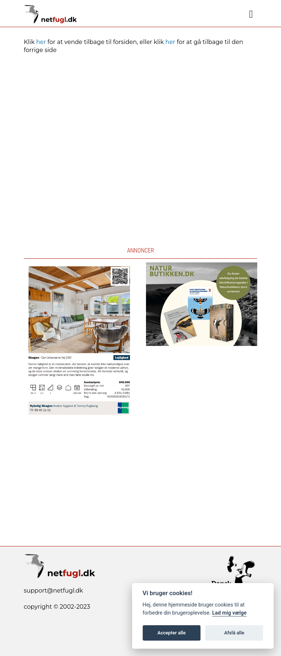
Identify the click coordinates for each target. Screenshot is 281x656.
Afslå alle (234, 632)
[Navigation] (251, 14)
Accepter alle (171, 632)
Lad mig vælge (229, 613)
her (41, 41)
